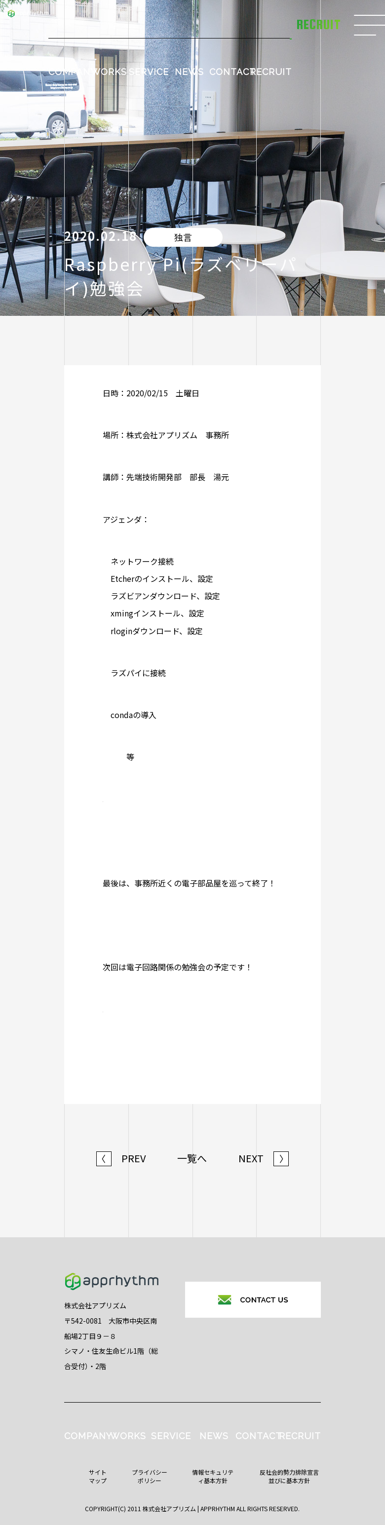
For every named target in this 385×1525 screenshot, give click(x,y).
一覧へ (192, 1158)
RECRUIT (271, 72)
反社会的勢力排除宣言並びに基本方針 (289, 1476)
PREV (121, 1158)
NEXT (263, 1158)
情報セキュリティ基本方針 (212, 1476)
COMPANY (72, 72)
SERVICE (149, 72)
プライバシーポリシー (149, 1476)
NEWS (189, 72)
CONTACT (232, 72)
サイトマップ (98, 1476)
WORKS (109, 72)
